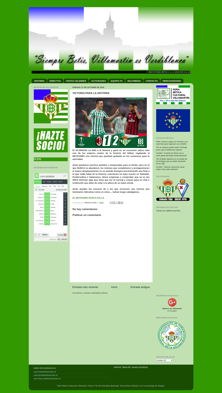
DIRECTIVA (55, 81)
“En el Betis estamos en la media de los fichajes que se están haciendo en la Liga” (171, 161)
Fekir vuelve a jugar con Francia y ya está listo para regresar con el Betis (172, 143)
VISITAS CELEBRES (76, 81)
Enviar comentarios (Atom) (96, 293)
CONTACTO (152, 81)
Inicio (114, 287)
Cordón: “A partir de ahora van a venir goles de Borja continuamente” (171, 154)
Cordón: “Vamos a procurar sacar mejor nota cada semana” (170, 168)
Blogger (161, 386)
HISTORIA (39, 81)
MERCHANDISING (172, 81)
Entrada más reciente (85, 287)
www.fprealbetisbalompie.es (46, 375)
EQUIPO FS (117, 81)
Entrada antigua (140, 287)
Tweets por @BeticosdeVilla (168, 211)
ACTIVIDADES (98, 81)
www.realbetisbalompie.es (45, 372)
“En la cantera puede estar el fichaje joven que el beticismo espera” (171, 148)
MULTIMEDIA (134, 81)
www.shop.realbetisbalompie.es (47, 379)
